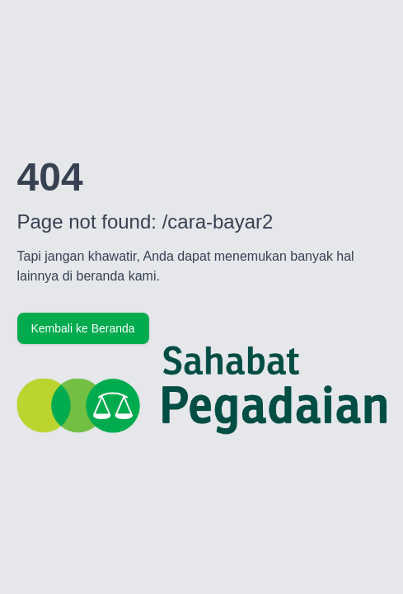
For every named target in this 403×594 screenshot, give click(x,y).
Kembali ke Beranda (83, 328)
